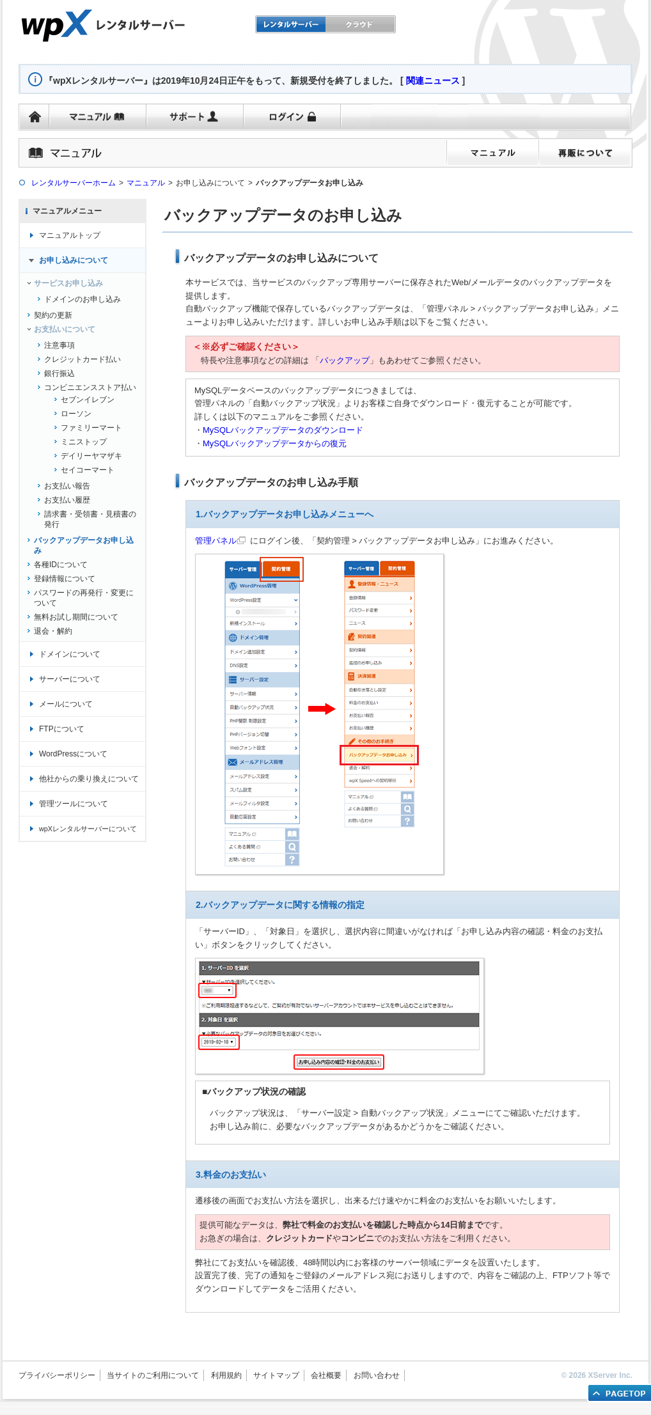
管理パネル (216, 540)
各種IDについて (61, 564)
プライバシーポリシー (57, 1375)
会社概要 (326, 1375)
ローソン (76, 413)
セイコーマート (87, 469)
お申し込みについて (73, 260)
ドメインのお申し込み (82, 299)
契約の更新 (53, 315)
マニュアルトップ (69, 235)
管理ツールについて (73, 803)
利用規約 (226, 1375)
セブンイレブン (87, 399)
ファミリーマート (91, 427)
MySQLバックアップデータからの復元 (275, 443)
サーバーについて (69, 679)
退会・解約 (53, 631)
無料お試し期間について (76, 617)
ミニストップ (84, 441)
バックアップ (345, 360)
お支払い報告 (67, 485)
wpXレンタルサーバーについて (88, 829)
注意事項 (59, 345)
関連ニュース (433, 80)
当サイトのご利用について (153, 1375)
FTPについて (61, 728)
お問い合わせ (377, 1375)
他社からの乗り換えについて (89, 778)
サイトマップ (276, 1375)
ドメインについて (69, 654)
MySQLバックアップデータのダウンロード (283, 430)
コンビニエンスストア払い (90, 387)
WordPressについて (73, 753)
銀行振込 (59, 373)
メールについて (66, 704)
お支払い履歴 (67, 500)
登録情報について (64, 578)
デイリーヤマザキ (91, 455)
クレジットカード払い (82, 359)
